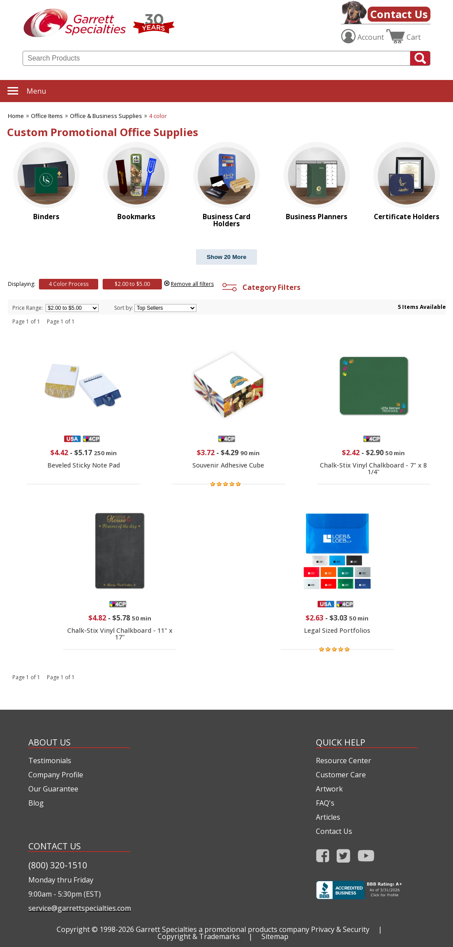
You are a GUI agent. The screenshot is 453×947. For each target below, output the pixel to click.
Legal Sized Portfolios (337, 630)
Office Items (47, 116)
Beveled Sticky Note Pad (83, 465)
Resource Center (343, 760)
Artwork (329, 788)
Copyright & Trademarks (198, 936)
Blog (36, 802)
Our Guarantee (53, 788)
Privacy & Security (340, 929)
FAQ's (325, 802)
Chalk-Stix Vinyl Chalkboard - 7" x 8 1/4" (373, 468)
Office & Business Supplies (106, 116)
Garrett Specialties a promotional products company (222, 929)
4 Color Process (68, 284)
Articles (328, 817)
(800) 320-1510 (57, 865)
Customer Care (341, 774)
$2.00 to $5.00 (132, 284)
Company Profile (55, 774)
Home (16, 116)
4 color (158, 116)
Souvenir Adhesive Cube (228, 465)
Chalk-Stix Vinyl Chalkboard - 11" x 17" (120, 633)
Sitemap (274, 936)
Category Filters (260, 287)
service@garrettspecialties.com (79, 908)
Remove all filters (192, 284)
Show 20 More (226, 257)
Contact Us (399, 14)
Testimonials (49, 760)
